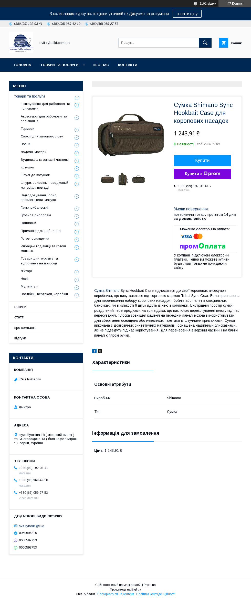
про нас (101, 65)
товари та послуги (59, 65)
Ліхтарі (26, 271)
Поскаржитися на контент (115, 594)
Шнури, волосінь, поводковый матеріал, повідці (44, 185)
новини (20, 307)
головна (22, 65)
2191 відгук (208, 3)
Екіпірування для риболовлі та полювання (45, 106)
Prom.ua (150, 585)
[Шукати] (205, 43)
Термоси (27, 129)
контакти (127, 65)
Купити (202, 160)
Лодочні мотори (33, 152)
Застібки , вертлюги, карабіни (44, 294)
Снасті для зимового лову (42, 136)
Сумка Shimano (107, 290)
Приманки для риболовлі (41, 231)
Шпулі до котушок (35, 175)
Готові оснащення (35, 238)
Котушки (27, 167)
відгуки (20, 338)
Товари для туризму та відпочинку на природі (39, 260)
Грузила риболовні (36, 215)
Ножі (24, 279)
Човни (25, 144)
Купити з (202, 173)
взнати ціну (187, 14)
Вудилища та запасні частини (45, 160)
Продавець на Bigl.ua (125, 589)
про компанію (25, 328)
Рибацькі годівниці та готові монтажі (43, 248)
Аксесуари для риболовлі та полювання (44, 118)
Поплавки (28, 223)
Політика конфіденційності (155, 594)
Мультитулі (29, 286)
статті (19, 317)
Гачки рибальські (34, 207)
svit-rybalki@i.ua (31, 526)
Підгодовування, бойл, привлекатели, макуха (39, 197)
